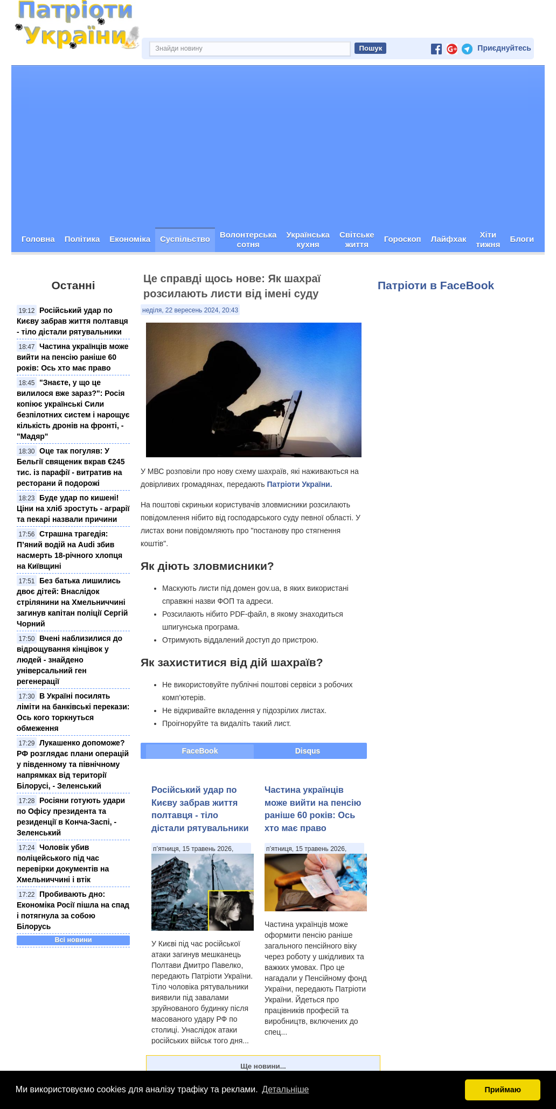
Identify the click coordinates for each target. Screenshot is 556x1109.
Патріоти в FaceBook (436, 285)
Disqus (308, 751)
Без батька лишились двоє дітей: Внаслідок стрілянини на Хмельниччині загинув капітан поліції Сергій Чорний (72, 602)
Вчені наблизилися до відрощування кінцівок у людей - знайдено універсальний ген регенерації (69, 660)
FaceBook (200, 751)
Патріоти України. (299, 484)
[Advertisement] (278, 146)
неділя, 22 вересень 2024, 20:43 (190, 310)
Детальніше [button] (285, 1089)
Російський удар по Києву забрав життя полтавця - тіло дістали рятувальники (72, 321)
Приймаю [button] (502, 1089)
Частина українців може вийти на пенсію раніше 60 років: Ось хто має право (73, 357)
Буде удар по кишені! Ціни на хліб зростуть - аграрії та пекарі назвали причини (73, 508)
